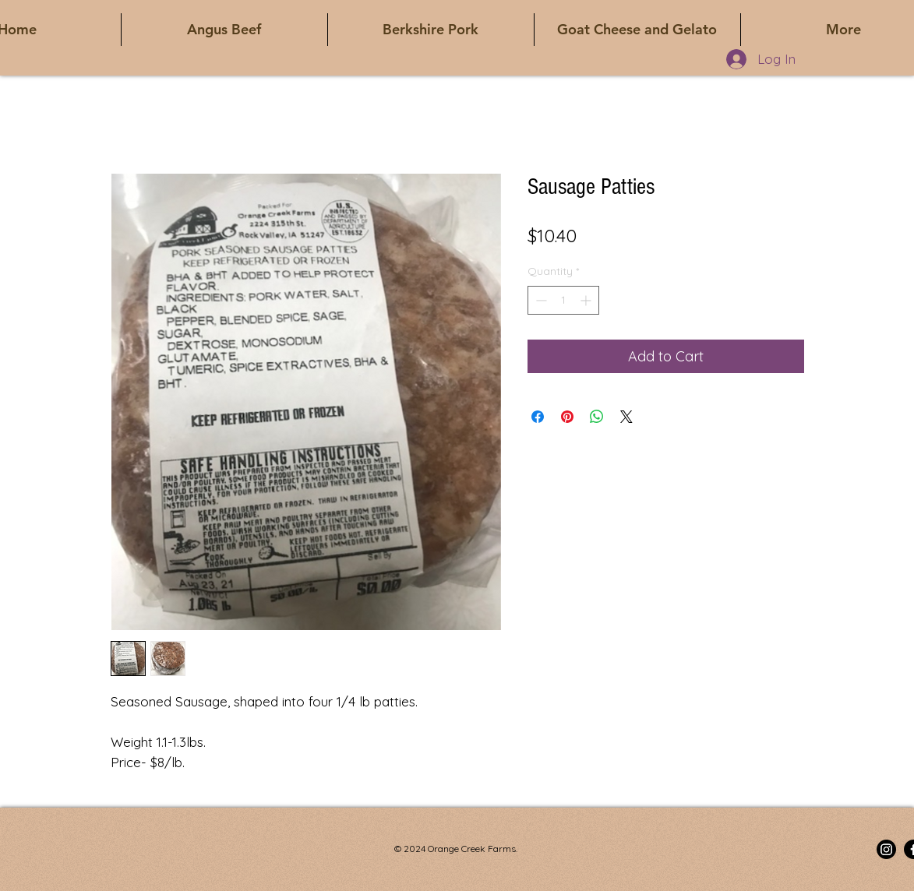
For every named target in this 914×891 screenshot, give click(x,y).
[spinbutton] (563, 300)
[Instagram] (886, 849)
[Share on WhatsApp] (597, 416)
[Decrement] (539, 300)
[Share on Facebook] (537, 416)
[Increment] (587, 300)
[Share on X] (626, 416)
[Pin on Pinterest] (567, 416)
